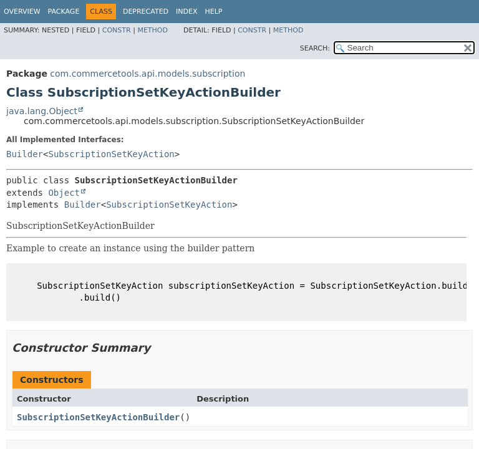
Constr (116, 30)
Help (214, 11)
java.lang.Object (41, 111)
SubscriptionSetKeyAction (111, 154)
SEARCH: (315, 48)
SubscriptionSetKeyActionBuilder (98, 417)
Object (64, 193)
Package (64, 11)
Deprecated (145, 11)
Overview (22, 11)
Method (152, 30)
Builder (24, 154)
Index (186, 11)
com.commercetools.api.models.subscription (147, 74)
